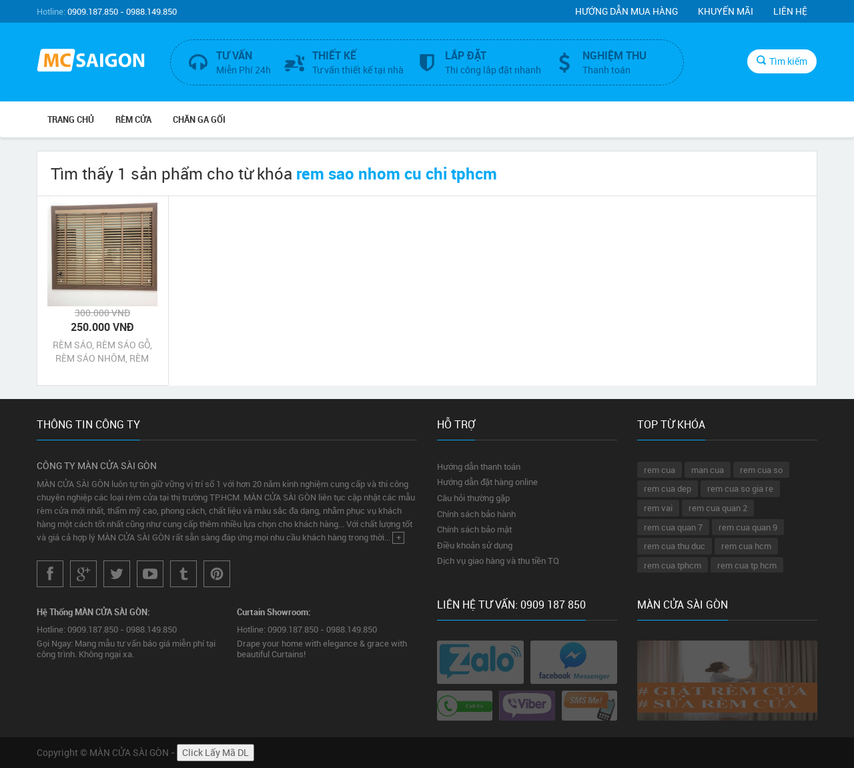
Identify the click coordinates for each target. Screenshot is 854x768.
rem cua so (761, 470)
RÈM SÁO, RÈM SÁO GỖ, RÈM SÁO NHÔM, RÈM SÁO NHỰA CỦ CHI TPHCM (102, 351)
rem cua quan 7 (673, 527)
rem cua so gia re (740, 488)
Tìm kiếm (782, 61)
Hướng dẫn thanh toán (478, 466)
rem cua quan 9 (748, 527)
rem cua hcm (746, 546)
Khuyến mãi (725, 11)
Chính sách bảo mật (474, 529)
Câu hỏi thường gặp (473, 498)
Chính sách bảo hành (476, 514)
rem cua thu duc (674, 546)
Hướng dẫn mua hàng (626, 11)
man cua (707, 470)
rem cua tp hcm (747, 565)
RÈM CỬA (133, 119)
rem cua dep (667, 488)
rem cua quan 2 (718, 508)
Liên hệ (790, 11)
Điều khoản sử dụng (474, 545)
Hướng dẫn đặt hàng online (487, 482)
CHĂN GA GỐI (199, 119)
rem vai (658, 508)
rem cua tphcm (672, 565)
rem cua (659, 470)
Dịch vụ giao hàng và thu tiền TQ (498, 560)
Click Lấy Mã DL (215, 752)
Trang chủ (70, 119)
